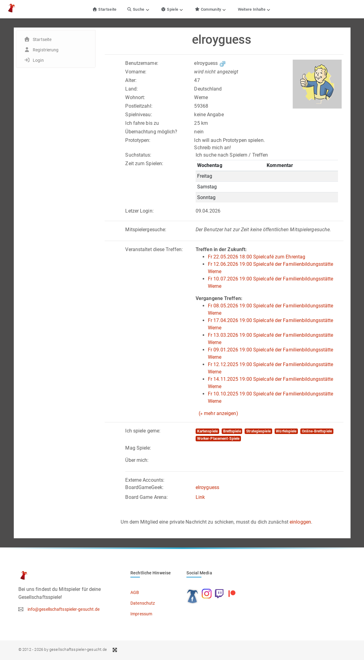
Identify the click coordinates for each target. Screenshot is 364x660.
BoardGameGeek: (144, 487)
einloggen (300, 522)
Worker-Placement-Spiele (218, 438)
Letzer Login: (139, 211)
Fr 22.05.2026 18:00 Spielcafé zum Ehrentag (256, 257)
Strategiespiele (258, 431)
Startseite (104, 9)
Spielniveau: (138, 114)
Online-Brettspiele (317, 431)
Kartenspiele (207, 431)
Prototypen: (137, 140)
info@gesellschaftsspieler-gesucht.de (64, 609)
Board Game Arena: (146, 497)
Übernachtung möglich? (151, 132)
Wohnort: (135, 97)
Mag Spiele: (138, 448)
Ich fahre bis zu (142, 123)
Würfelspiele (286, 431)
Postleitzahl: (138, 106)
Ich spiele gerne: (142, 431)
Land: (131, 89)
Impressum (141, 613)
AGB (134, 592)
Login (38, 60)
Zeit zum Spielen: (144, 163)
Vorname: (135, 72)
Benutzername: (141, 63)
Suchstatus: (138, 155)
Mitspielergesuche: (145, 229)
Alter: (131, 80)
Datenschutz (142, 603)
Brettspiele (232, 431)
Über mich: (136, 460)
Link (200, 497)
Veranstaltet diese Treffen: (154, 249)
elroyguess (207, 487)
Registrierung (45, 49)
